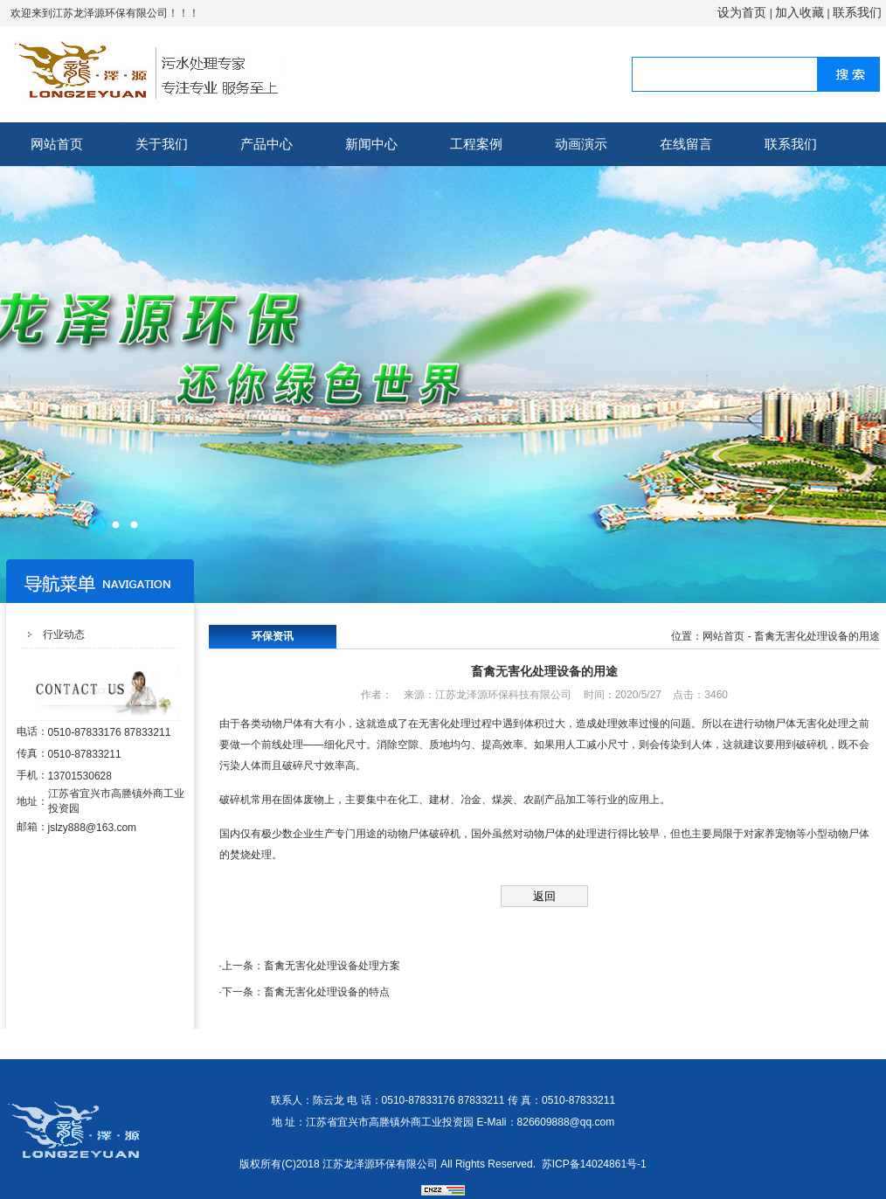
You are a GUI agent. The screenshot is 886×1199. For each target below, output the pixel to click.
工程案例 (476, 143)
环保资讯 (273, 636)
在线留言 (686, 143)
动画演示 (581, 143)
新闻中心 (371, 143)
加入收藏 (799, 12)
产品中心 (266, 143)
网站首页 (57, 143)
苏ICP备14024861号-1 (594, 1164)
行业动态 (64, 634)
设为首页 (741, 12)
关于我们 (161, 143)
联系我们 (857, 12)
